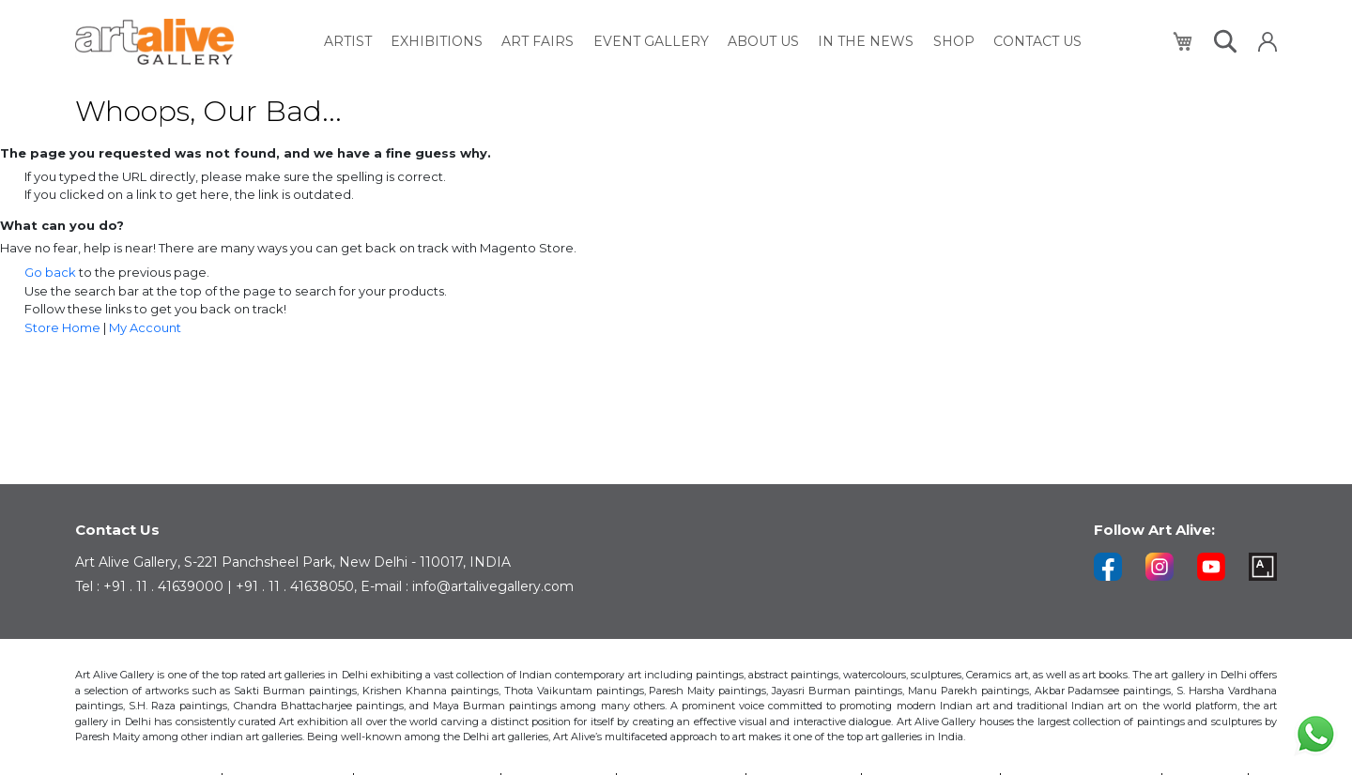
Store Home (62, 327)
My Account (145, 327)
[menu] (703, 42)
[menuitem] (348, 42)
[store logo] (154, 42)
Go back (50, 272)
